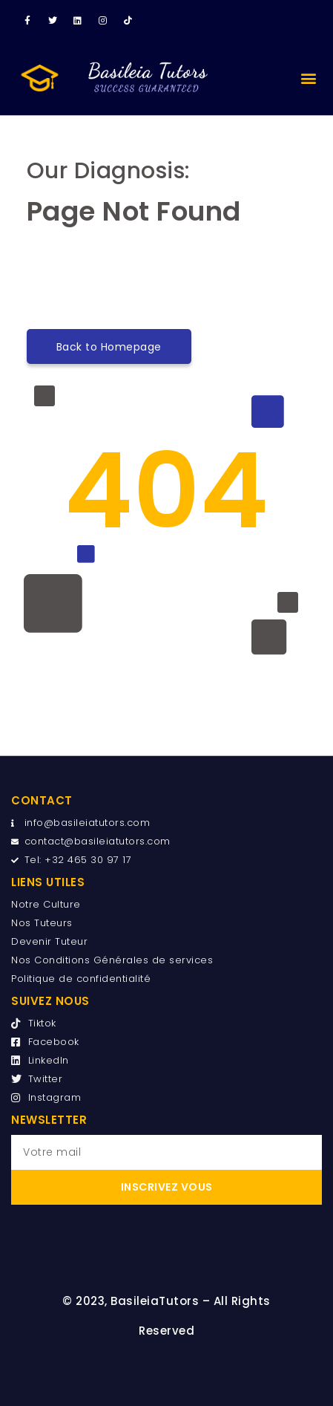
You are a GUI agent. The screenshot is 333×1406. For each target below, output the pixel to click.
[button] (309, 77)
